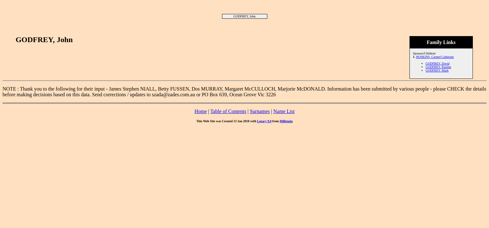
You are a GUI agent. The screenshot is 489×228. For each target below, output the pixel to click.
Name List (284, 111)
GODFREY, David (437, 63)
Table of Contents (228, 111)
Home (200, 111)
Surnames (260, 111)
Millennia (286, 121)
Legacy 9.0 (264, 121)
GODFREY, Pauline (438, 67)
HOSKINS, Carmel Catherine (435, 57)
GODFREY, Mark (437, 70)
